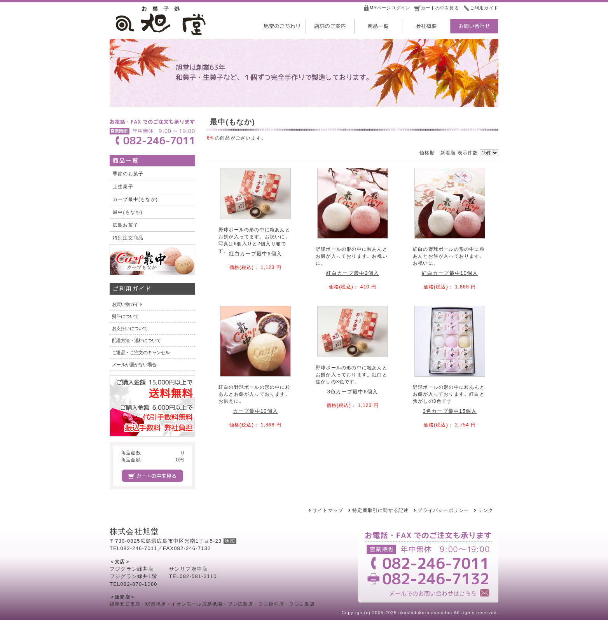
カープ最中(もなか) (135, 199)
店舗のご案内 (329, 26)
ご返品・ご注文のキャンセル (140, 352)
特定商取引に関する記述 (380, 510)
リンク (485, 510)
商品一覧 (377, 26)
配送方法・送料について (136, 340)
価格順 (427, 152)
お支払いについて (129, 328)
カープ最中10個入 (255, 411)
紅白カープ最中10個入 (450, 273)
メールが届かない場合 (134, 364)
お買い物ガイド (127, 304)
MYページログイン (390, 7)
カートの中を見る (440, 7)
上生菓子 (123, 186)
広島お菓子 (125, 225)
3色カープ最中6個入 (352, 392)
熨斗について (125, 316)
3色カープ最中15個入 (450, 411)
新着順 (448, 152)
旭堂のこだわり (281, 26)
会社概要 (426, 26)
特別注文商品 (128, 238)
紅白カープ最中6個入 (255, 254)
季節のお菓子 (128, 173)
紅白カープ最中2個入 (352, 273)
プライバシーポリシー (443, 510)
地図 (230, 541)
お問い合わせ (474, 26)
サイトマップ (328, 510)
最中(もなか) (127, 212)
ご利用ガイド (484, 7)
